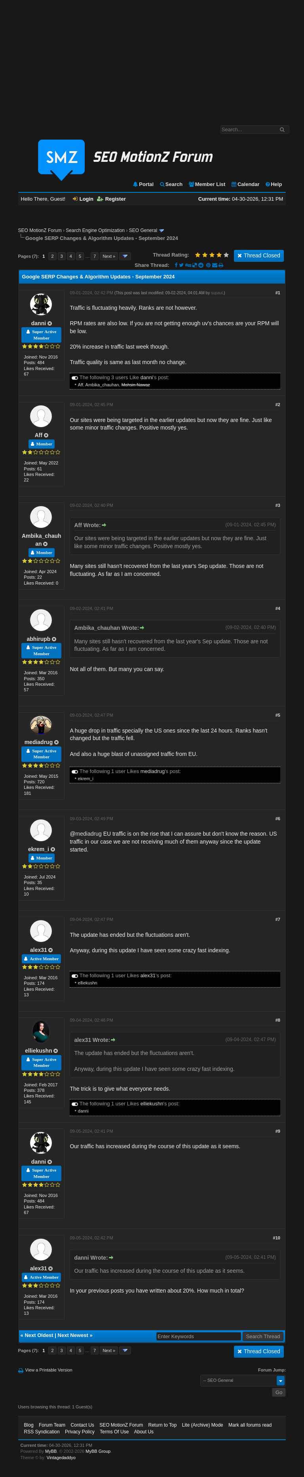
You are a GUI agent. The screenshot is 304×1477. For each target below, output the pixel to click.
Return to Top (162, 1425)
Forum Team (52, 1425)
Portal (143, 184)
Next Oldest (39, 1335)
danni (38, 323)
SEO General (143, 230)
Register (111, 199)
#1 (278, 292)
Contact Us (82, 1425)
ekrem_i (85, 778)
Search (170, 184)
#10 (276, 1237)
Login (83, 199)
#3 (278, 505)
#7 (278, 919)
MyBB (51, 1451)
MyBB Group (98, 1451)
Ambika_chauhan (102, 384)
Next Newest (73, 1335)
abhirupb (39, 639)
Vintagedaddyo (61, 1457)
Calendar (245, 184)
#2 (278, 404)
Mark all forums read (250, 1425)
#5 (278, 715)
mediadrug (39, 742)
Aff (80, 384)
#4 (278, 608)
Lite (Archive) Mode (202, 1425)
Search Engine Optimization (95, 230)
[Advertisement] (152, 58)
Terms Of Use (114, 1432)
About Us (144, 1432)
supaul (216, 293)
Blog (29, 1425)
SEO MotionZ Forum (40, 230)
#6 (278, 818)
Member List (207, 184)
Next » (109, 256)
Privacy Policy (80, 1432)
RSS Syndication (42, 1432)
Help (273, 184)
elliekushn (87, 982)
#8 (278, 1020)
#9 (278, 1131)
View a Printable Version (48, 1370)
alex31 (38, 950)
